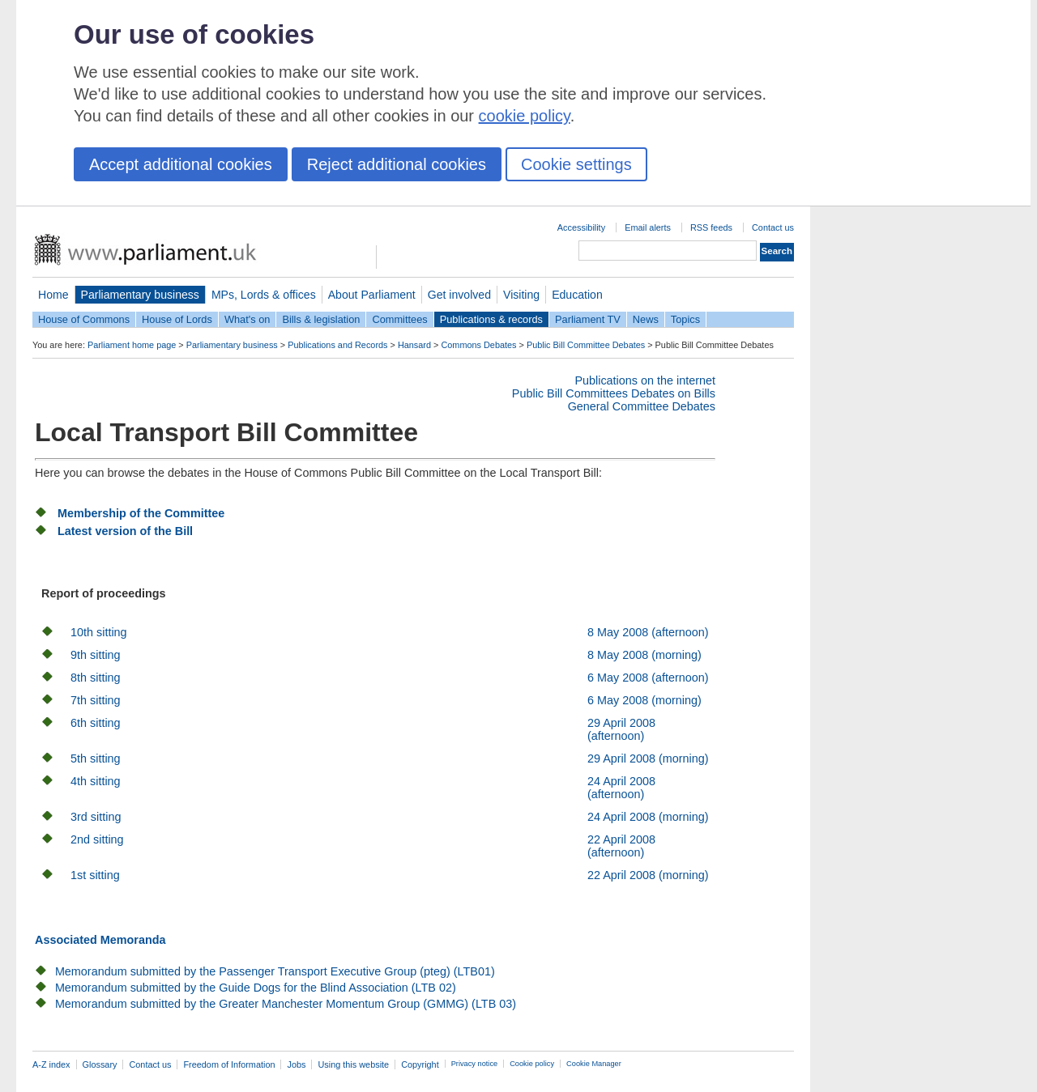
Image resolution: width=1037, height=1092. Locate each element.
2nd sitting (97, 839)
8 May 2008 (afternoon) (648, 632)
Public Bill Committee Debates (586, 345)
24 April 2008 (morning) (648, 816)
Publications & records (491, 319)
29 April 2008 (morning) (648, 758)
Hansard (414, 345)
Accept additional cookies (180, 164)
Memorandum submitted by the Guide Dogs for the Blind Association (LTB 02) (255, 987)
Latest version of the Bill (125, 531)
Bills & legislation (321, 319)
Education (577, 294)
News (646, 319)
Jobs (296, 1064)
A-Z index (51, 1064)
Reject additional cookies (396, 164)
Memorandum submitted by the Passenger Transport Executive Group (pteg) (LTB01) (275, 971)
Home (53, 294)
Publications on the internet (644, 380)
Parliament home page (131, 345)
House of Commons (84, 319)
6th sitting (95, 722)
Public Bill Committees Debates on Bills (613, 393)
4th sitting (95, 781)
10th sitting (98, 632)
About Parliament (372, 294)
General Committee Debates (641, 406)
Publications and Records (337, 345)
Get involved (459, 294)
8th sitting (95, 677)
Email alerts (648, 227)
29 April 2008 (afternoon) (621, 729)
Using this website (353, 1064)
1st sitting (95, 875)
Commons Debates (478, 345)
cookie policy (524, 116)
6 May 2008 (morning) (644, 700)
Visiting (521, 294)
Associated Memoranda (100, 939)
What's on (247, 319)
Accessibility (581, 227)
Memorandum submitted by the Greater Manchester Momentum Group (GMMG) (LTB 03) (285, 1003)
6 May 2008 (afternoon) (648, 677)
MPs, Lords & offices (263, 294)
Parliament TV (588, 319)
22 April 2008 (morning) (648, 875)
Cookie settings (576, 164)
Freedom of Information (229, 1064)
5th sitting (95, 758)
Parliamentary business (140, 294)
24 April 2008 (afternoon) (621, 788)
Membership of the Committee (141, 513)
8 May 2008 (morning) (644, 654)
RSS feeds (711, 227)
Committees (399, 319)
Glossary (100, 1064)
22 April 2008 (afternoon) (621, 846)
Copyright (420, 1064)
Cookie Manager (593, 1064)
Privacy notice (474, 1064)
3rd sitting (95, 816)
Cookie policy (532, 1064)
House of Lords (177, 319)
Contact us (773, 227)
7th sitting (95, 700)
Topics (685, 319)
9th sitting (95, 654)
